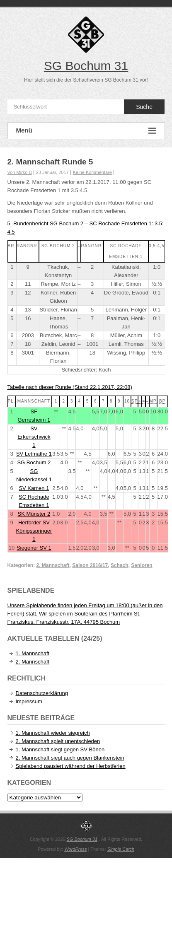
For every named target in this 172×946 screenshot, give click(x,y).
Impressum (29, 701)
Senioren (141, 565)
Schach (119, 565)
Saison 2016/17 (90, 565)
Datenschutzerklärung (42, 693)
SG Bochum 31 (86, 65)
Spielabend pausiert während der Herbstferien (71, 766)
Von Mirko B (19, 172)
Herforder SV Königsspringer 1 (34, 530)
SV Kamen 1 (34, 488)
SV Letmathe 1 (34, 454)
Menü (86, 131)
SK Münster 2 (33, 514)
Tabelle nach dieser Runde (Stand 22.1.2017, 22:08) (69, 387)
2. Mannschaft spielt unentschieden (58, 741)
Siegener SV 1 (34, 548)
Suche (144, 107)
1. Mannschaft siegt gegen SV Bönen (60, 749)
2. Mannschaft (53, 565)
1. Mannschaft (33, 653)
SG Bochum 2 (34, 462)
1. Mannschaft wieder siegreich (53, 733)
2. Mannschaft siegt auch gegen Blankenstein (70, 758)
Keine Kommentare (92, 172)
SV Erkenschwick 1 (33, 436)
